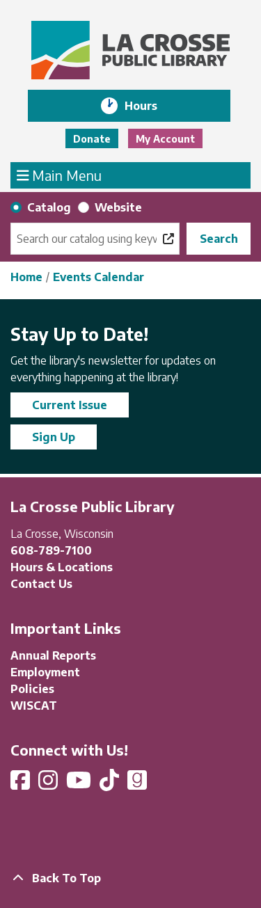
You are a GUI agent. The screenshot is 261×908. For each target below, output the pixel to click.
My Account (165, 139)
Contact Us (41, 584)
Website (118, 207)
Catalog (49, 207)
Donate (92, 139)
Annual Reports (53, 655)
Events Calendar (98, 277)
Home (26, 277)
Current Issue (69, 405)
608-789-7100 (51, 550)
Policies (32, 689)
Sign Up (53, 437)
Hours (150, 105)
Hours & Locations (61, 567)
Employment (45, 672)
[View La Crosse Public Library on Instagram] (49, 784)
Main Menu (59, 175)
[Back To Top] (130, 878)
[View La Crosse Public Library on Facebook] (21, 784)
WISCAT (33, 705)
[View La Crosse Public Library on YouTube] (80, 784)
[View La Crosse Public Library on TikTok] (111, 784)
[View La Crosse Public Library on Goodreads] (137, 784)
